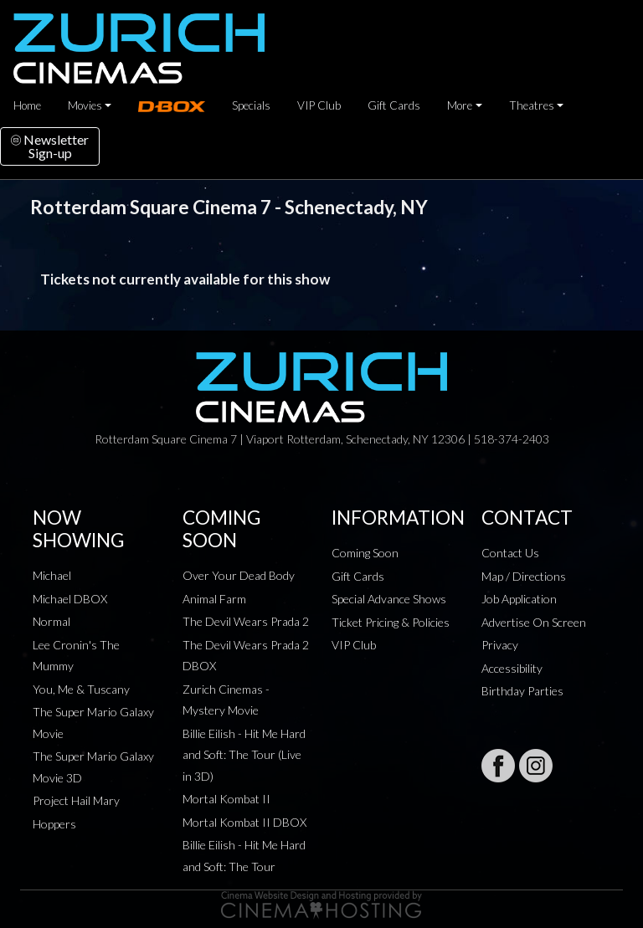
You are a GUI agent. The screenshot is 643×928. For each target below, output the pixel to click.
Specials (251, 105)
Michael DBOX (70, 599)
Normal (51, 621)
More (459, 105)
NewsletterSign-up (50, 146)
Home (27, 105)
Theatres (531, 105)
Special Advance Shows (389, 599)
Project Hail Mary (76, 800)
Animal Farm (214, 599)
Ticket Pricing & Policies (391, 622)
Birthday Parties (522, 691)
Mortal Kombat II (226, 799)
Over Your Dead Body (239, 575)
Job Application (519, 599)
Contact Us (510, 553)
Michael (52, 575)
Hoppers (54, 824)
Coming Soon (365, 553)
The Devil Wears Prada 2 (246, 621)
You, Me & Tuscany (81, 689)
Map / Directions (523, 576)
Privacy (499, 645)
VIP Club (319, 105)
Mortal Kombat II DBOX (244, 822)
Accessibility (512, 668)
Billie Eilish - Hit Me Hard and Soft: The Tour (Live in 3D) (244, 754)
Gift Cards (394, 105)
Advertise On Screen (533, 622)
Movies (85, 105)
